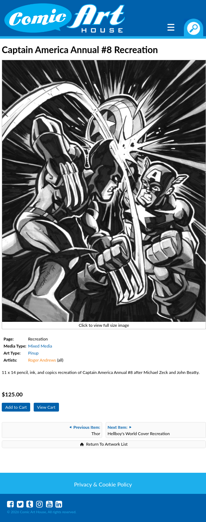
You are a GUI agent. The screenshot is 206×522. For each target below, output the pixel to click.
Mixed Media (40, 346)
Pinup (33, 353)
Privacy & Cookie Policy (103, 484)
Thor (84, 430)
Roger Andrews (42, 360)
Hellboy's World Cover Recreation (139, 430)
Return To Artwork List (106, 444)
